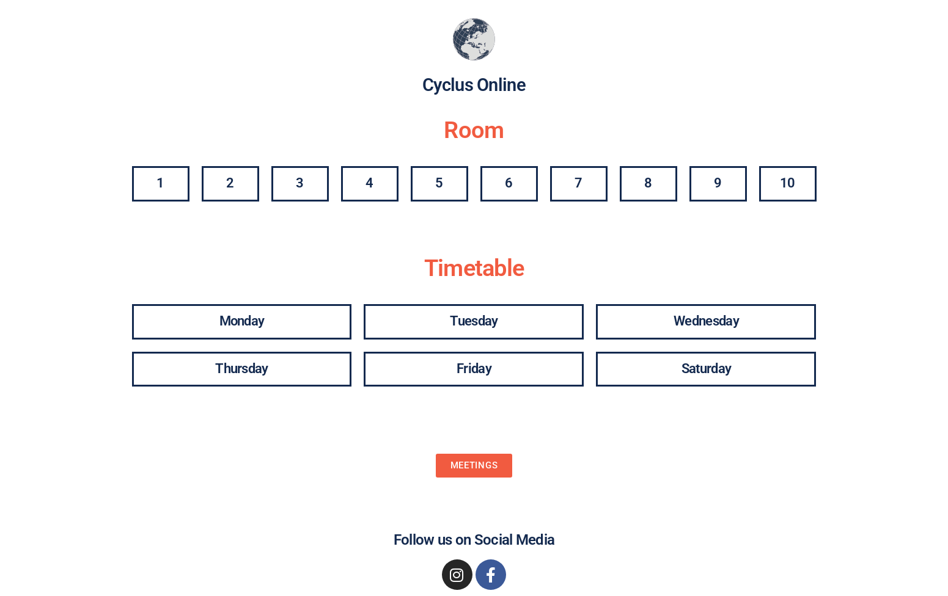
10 (787, 183)
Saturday (706, 368)
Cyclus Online (474, 84)
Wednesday (706, 321)
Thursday (241, 368)
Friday (474, 368)
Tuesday (474, 321)
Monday (242, 321)
